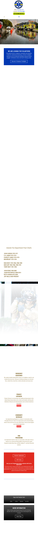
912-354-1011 (20, 9)
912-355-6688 (21, 11)
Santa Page (19, 493)
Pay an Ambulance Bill (19, 13)
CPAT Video (19, 436)
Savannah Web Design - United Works (19, 534)
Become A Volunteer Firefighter (19, 61)
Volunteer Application (19, 432)
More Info (18, 382)
